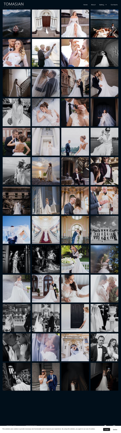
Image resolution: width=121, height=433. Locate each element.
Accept (107, 429)
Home (85, 5)
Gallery (101, 5)
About (93, 5)
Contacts (114, 5)
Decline (115, 429)
